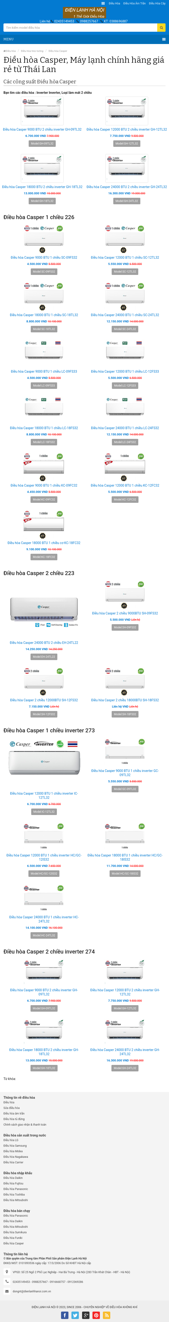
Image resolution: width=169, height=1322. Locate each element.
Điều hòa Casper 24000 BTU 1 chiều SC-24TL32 (125, 315)
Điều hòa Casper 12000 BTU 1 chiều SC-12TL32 (125, 257)
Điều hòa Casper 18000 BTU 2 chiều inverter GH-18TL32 (42, 187)
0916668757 (57, 1282)
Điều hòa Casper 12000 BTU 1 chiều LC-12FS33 (125, 371)
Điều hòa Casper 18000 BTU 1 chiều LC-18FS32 (44, 428)
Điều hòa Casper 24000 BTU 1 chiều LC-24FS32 (125, 428)
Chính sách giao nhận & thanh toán (24, 1124)
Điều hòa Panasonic (15, 1189)
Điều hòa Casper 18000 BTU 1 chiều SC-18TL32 (44, 315)
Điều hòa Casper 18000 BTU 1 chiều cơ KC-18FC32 (44, 543)
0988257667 (89, 21)
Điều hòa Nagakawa (15, 1156)
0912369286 (75, 1282)
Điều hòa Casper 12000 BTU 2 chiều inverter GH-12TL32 (126, 129)
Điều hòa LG (10, 1140)
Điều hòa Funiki (12, 1238)
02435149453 (64, 21)
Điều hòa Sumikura (15, 1232)
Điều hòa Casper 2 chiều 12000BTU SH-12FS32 (44, 700)
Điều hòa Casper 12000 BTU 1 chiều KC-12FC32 (125, 485)
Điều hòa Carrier (13, 1162)
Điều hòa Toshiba (14, 1194)
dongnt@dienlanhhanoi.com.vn (32, 1291)
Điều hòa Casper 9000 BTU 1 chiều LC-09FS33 (44, 371)
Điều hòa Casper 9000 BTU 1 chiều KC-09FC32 (44, 485)
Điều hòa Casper (58, 51)
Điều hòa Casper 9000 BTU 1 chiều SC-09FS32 (44, 257)
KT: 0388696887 (116, 21)
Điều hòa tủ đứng (14, 1119)
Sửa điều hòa (11, 1108)
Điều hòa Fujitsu (13, 1183)
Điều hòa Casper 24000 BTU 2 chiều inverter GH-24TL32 (126, 187)
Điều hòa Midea (13, 1151)
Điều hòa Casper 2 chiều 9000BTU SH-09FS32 (125, 613)
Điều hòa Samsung (15, 1145)
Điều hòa (114, 3)
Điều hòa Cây (157, 3)
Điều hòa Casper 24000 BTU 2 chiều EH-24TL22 (44, 643)
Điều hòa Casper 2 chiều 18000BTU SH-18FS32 (125, 700)
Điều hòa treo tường (32, 51)
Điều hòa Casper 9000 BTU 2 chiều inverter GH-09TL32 (42, 129)
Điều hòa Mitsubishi (15, 1200)
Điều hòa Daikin (13, 1178)
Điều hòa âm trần (134, 3)
